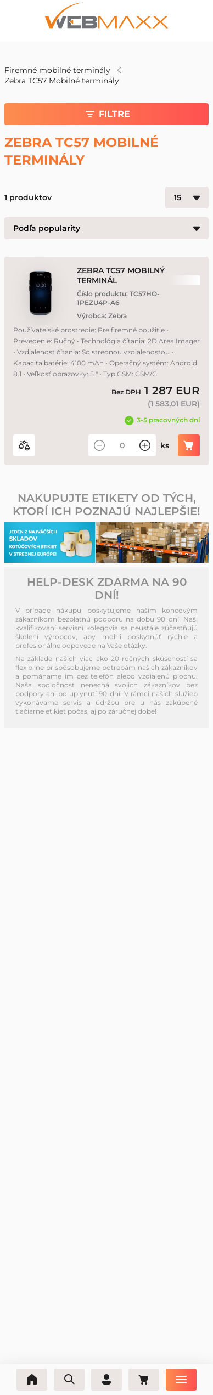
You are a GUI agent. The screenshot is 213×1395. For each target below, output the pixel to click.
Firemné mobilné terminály (57, 70)
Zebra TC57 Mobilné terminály (61, 81)
